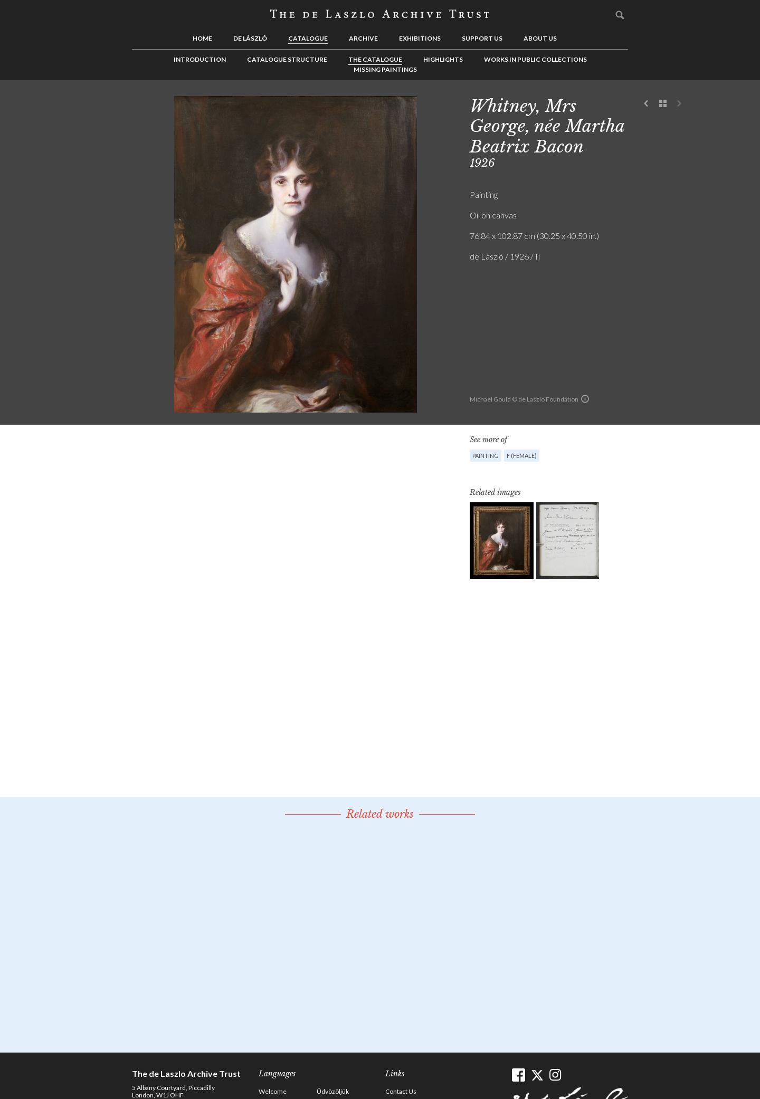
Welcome (273, 1091)
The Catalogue (375, 59)
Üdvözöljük (333, 1091)
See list (663, 104)
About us (540, 38)
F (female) (522, 455)
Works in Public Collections (535, 59)
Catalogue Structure (287, 59)
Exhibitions (420, 38)
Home (202, 38)
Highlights (443, 59)
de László (250, 38)
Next (679, 104)
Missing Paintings (385, 69)
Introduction (200, 59)
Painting (485, 455)
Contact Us (400, 1091)
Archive (363, 38)
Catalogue (308, 38)
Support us (482, 38)
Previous (646, 104)
